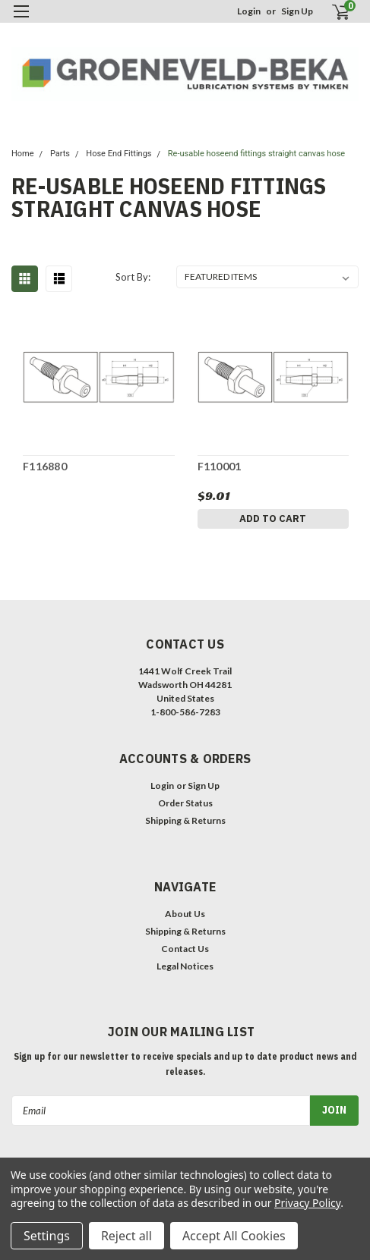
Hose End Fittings (118, 154)
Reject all (126, 1235)
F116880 (45, 466)
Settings (47, 1235)
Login (249, 11)
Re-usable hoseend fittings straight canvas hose (256, 154)
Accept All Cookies (234, 1235)
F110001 (220, 466)
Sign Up (297, 11)
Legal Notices (185, 966)
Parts (60, 154)
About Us (185, 913)
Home (22, 154)
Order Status (185, 803)
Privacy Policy (307, 1203)
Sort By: (132, 277)
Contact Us (185, 948)
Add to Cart (272, 518)
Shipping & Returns (185, 820)
